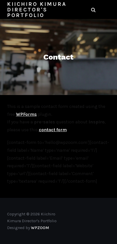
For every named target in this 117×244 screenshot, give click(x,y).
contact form (53, 130)
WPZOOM (40, 227)
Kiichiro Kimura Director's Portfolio (36, 9)
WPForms (26, 114)
